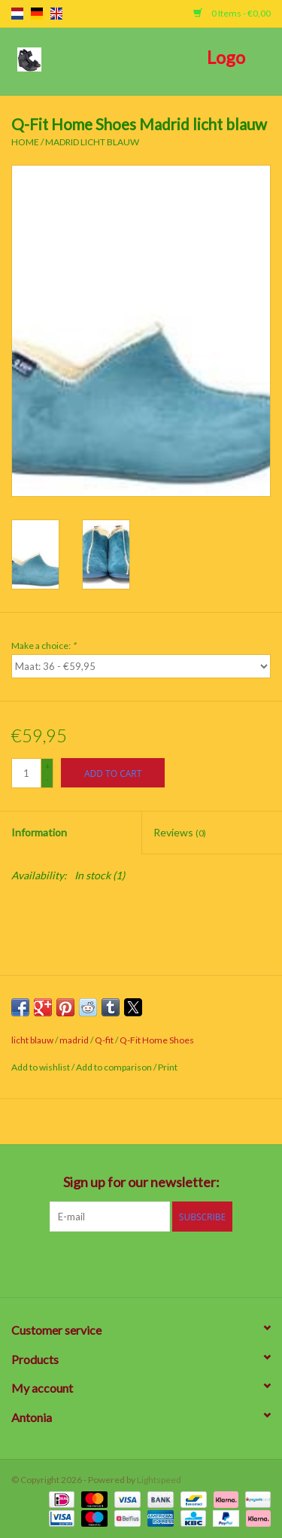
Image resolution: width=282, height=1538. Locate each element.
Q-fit (104, 1040)
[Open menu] (29, 59)
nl (17, 14)
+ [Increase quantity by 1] (47, 766)
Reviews (179, 832)
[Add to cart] (113, 772)
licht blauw (32, 1040)
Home (25, 142)
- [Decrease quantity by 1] (47, 779)
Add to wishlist (41, 1067)
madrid (74, 1040)
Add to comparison (114, 1067)
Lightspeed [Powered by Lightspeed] (159, 1479)
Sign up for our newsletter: (141, 1182)
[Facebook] (62, 1262)
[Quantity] (26, 773)
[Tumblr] (194, 1262)
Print (167, 1067)
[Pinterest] (141, 1262)
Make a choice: (43, 645)
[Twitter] (89, 1262)
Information (39, 832)
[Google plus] (115, 1262)
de (37, 14)
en (56, 14)
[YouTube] (168, 1262)
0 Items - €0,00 (232, 13)
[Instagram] (220, 1262)
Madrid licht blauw (92, 142)
